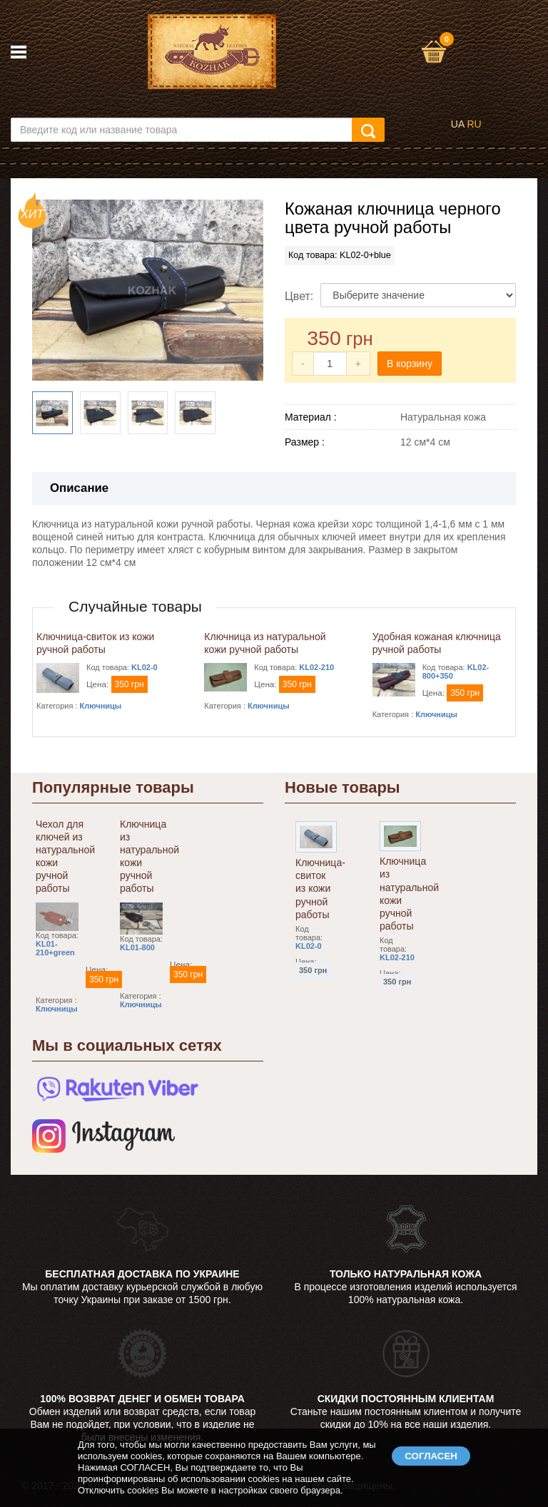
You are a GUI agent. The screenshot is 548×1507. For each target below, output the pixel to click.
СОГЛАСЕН (431, 1456)
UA (458, 124)
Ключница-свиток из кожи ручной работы (320, 888)
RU (474, 124)
